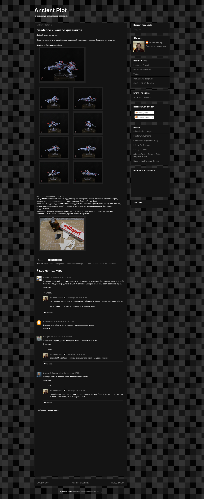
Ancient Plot (50, 10)
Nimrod (46, 278)
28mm (46, 264)
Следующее (43, 483)
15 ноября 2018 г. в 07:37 (69, 373)
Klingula (46, 337)
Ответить (47, 287)
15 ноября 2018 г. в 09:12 (77, 390)
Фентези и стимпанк (142, 97)
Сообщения (141, 113)
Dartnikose (47, 321)
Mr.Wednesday (56, 298)
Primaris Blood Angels (142, 131)
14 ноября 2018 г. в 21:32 (63, 321)
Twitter (136, 74)
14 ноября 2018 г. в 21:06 (77, 298)
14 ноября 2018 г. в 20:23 (60, 278)
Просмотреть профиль (156, 46)
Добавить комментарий (48, 410)
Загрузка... (138, 29)
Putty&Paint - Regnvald (143, 79)
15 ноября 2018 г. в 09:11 (77, 354)
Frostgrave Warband (142, 136)
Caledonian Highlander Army (145, 140)
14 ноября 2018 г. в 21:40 (61, 337)
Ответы (49, 293)
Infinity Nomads (140, 149)
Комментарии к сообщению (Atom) (87, 492)
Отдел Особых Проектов (96, 264)
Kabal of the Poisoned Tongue (146, 161)
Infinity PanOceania (141, 145)
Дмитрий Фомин (50, 373)
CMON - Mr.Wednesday (143, 83)
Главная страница (80, 483)
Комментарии (142, 117)
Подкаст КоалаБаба (142, 70)
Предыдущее (118, 483)
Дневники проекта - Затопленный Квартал (67, 264)
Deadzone (112, 264)
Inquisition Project (141, 65)
